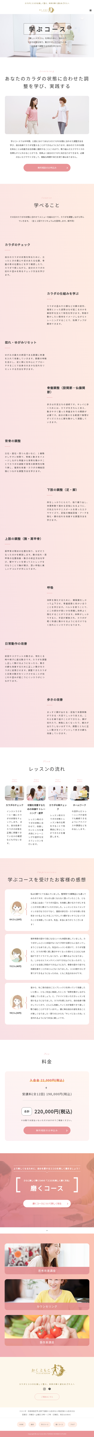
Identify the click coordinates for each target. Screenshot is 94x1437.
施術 (32, 1424)
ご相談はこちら (47, 1397)
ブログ (72, 1424)
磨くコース (59, 1424)
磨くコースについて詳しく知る (50, 1203)
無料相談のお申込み (53, 167)
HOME (21, 1424)
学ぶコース (44, 1424)
